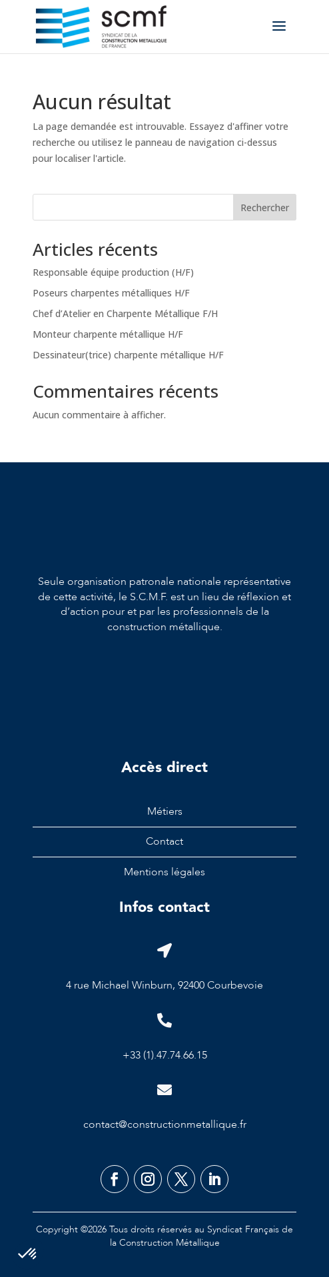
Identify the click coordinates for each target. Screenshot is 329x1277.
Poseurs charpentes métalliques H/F (111, 292)
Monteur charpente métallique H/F (108, 334)
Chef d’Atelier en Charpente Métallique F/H (125, 313)
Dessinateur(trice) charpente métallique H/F (128, 354)
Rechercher (264, 207)
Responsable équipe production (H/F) (113, 272)
